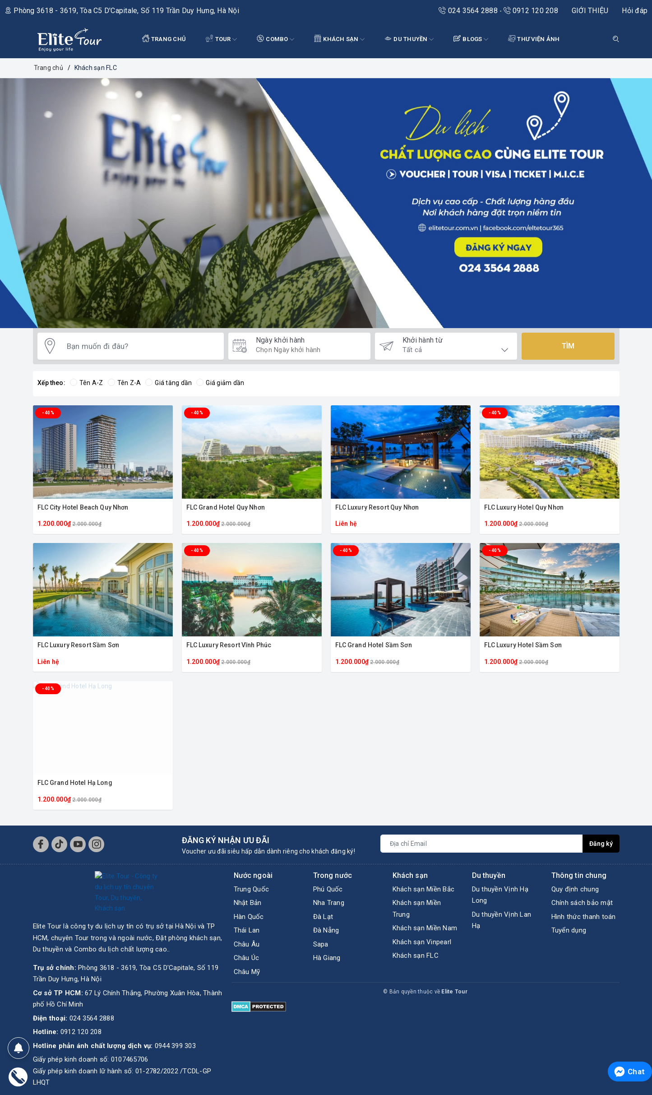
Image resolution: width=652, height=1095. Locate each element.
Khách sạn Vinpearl (422, 942)
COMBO (275, 39)
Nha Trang (328, 903)
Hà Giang (327, 958)
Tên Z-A (124, 382)
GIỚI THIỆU (590, 10)
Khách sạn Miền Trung (417, 909)
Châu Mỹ (247, 972)
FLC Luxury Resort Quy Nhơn (377, 507)
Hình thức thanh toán (583, 917)
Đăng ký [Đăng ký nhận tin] (601, 843)
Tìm (568, 346)
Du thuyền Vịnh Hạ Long (500, 895)
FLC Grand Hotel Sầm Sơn (373, 645)
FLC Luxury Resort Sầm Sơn (78, 645)
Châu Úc (246, 958)
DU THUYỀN (409, 39)
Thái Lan (247, 930)
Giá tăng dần (168, 382)
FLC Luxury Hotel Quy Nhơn (524, 507)
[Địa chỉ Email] (481, 844)
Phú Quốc (328, 889)
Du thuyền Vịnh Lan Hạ (502, 920)
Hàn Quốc (249, 917)
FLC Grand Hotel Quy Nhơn (225, 507)
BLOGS (470, 39)
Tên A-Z (86, 382)
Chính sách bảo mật (582, 903)
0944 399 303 (175, 1003)
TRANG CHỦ (164, 38)
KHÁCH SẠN (339, 39)
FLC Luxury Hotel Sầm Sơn (523, 645)
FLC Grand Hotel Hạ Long (74, 782)
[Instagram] (96, 844)
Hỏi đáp (634, 10)
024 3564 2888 (469, 10)
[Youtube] (78, 844)
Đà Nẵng (326, 930)
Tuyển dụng (569, 930)
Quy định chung (575, 889)
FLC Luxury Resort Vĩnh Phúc (229, 645)
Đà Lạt (323, 917)
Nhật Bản (248, 903)
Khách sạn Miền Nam (425, 928)
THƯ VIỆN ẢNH (534, 38)
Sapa (320, 944)
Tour (221, 39)
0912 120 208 (531, 10)
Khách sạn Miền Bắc (424, 889)
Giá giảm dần (220, 382)
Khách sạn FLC (416, 955)
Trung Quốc (251, 889)
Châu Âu (247, 944)
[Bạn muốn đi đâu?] (141, 346)
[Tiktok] (59, 844)
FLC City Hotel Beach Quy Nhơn (83, 507)
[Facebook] (41, 844)
